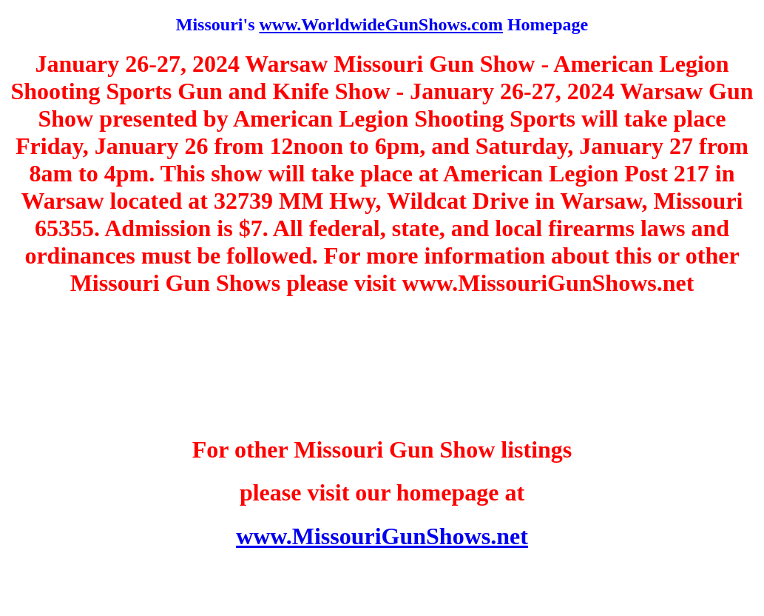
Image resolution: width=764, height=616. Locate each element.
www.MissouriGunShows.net (382, 536)
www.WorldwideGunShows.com (380, 24)
